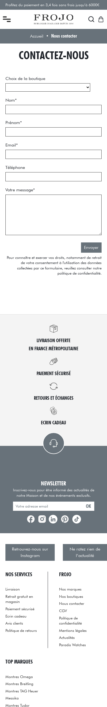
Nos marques (70, 589)
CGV (63, 610)
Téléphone (15, 167)
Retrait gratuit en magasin (19, 599)
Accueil (36, 36)
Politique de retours (21, 630)
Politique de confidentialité (70, 621)
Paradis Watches (72, 644)
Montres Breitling (19, 683)
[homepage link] (53, 19)
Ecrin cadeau (16, 616)
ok (88, 506)
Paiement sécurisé (19, 608)
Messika (12, 698)
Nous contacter (71, 603)
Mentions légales (73, 630)
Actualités (67, 637)
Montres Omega (19, 676)
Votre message (20, 189)
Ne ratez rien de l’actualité (85, 552)
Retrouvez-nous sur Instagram (30, 552)
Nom (11, 100)
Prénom (13, 122)
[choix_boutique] (47, 87)
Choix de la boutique (25, 78)
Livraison (12, 589)
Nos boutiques (71, 596)
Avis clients (14, 623)
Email (11, 145)
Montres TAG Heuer (21, 691)
